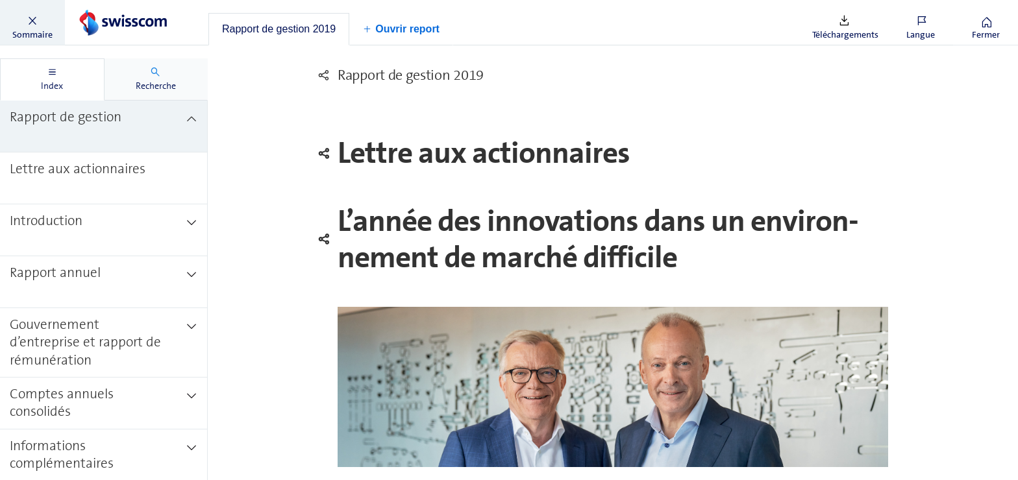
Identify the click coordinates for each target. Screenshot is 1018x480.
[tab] (278, 29)
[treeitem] (104, 126)
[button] (32, 22)
